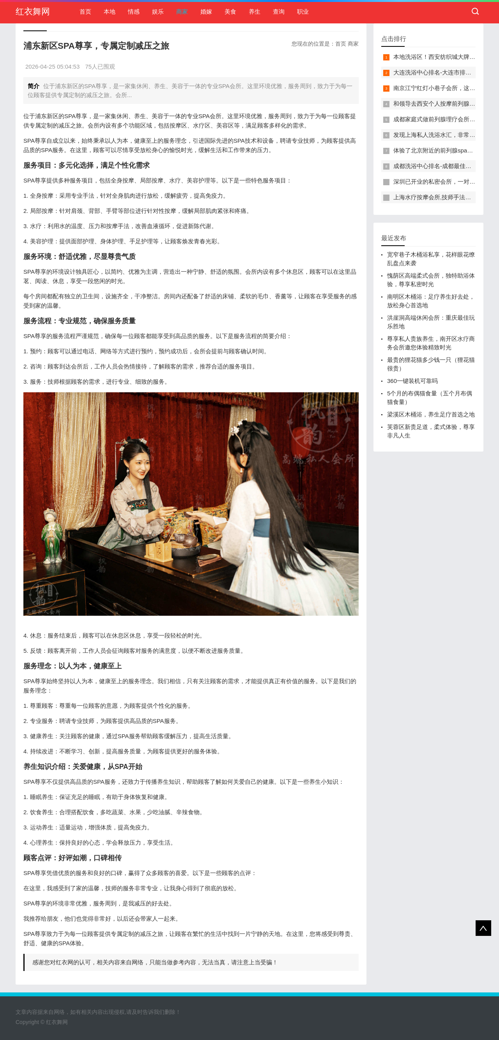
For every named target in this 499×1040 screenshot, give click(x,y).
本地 (109, 11)
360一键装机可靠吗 (412, 380)
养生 (254, 11)
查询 (279, 11)
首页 (85, 11)
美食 (230, 11)
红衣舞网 (33, 11)
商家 (182, 11)
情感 (134, 11)
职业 (303, 11)
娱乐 (158, 11)
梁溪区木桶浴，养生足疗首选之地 (431, 414)
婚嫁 (206, 11)
